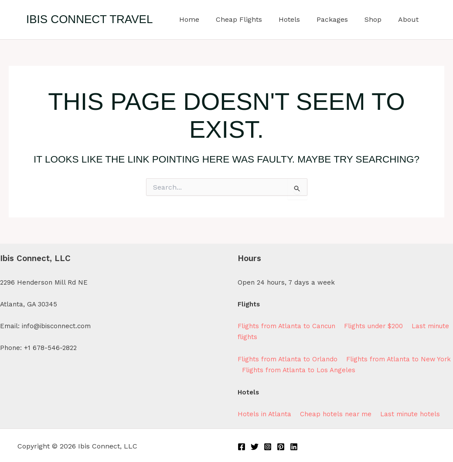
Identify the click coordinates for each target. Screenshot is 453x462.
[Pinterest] (281, 445)
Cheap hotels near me (337, 413)
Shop (376, 19)
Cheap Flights (251, 19)
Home (204, 19)
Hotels (298, 19)
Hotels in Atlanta (264, 413)
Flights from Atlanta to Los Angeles (318, 369)
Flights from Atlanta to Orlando (288, 359)
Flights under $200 (374, 326)
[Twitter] (255, 445)
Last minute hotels (410, 413)
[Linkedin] (294, 445)
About (409, 19)
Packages (338, 19)
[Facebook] (241, 445)
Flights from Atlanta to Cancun (287, 326)
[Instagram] (268, 445)
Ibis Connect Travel (89, 19)
